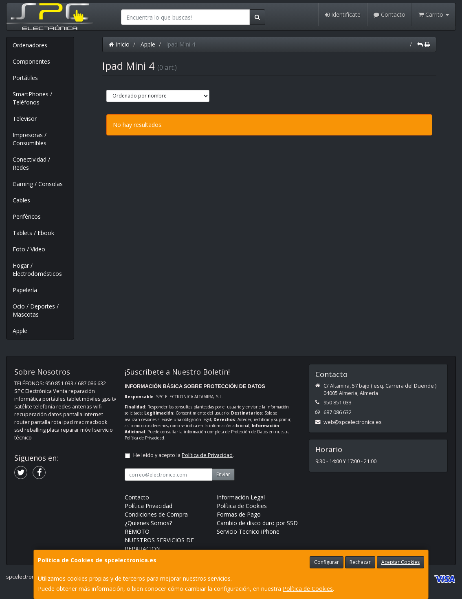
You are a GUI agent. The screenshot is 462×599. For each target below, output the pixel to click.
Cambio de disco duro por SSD (257, 523)
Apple (20, 331)
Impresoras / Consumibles (29, 139)
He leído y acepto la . (183, 455)
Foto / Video (29, 249)
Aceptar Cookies (400, 562)
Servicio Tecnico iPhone (248, 531)
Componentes (31, 61)
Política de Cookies (308, 588)
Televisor (25, 118)
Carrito (433, 14)
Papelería (25, 290)
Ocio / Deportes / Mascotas (36, 310)
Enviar (223, 474)
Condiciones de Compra (156, 514)
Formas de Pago (239, 514)
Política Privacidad (148, 506)
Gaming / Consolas (38, 184)
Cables (21, 200)
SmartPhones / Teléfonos (32, 98)
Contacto (389, 14)
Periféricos (27, 216)
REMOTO (137, 531)
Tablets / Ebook (33, 233)
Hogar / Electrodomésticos (37, 269)
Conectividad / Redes (31, 163)
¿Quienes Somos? (148, 523)
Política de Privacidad (144, 438)
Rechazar (360, 562)
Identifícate (343, 14)
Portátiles (25, 78)
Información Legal (241, 497)
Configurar (326, 562)
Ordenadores (30, 45)
